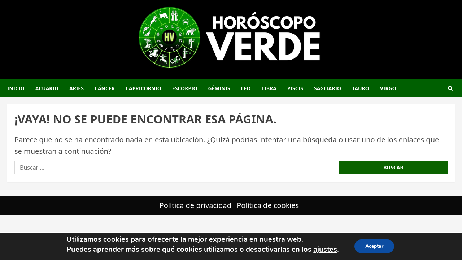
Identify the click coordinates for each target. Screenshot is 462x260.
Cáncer (105, 88)
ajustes (325, 249)
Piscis (295, 88)
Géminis (219, 88)
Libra (269, 88)
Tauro (360, 88)
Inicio (16, 88)
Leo (246, 88)
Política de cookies (268, 205)
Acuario (46, 88)
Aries (76, 88)
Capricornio (143, 88)
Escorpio (184, 88)
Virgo (388, 88)
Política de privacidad (195, 205)
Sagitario (327, 88)
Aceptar (374, 246)
